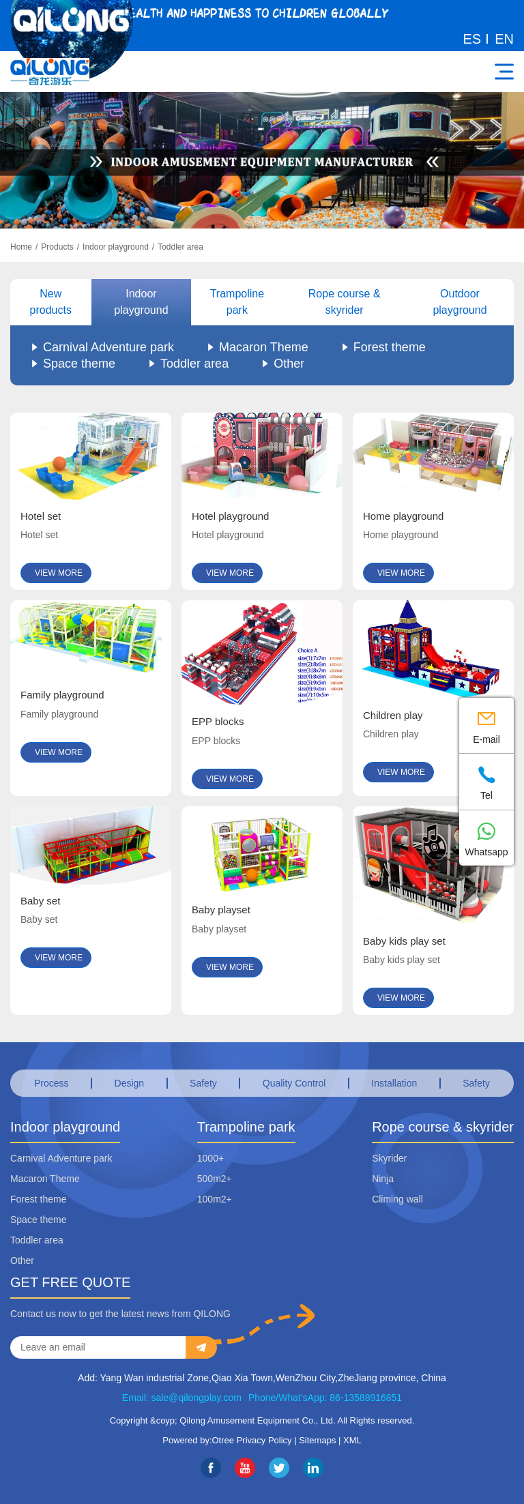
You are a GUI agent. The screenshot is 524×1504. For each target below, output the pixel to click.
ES (472, 38)
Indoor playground (116, 247)
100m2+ (214, 1199)
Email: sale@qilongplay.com (182, 1397)
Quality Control (294, 1083)
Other (289, 363)
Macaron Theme (263, 347)
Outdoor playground (459, 302)
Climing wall (397, 1199)
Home (21, 247)
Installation (394, 1083)
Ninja (383, 1178)
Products (57, 247)
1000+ (210, 1158)
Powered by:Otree (198, 1440)
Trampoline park (237, 302)
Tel (486, 781)
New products (51, 302)
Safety (203, 1083)
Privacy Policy (264, 1440)
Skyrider (389, 1158)
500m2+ (214, 1178)
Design (130, 1083)
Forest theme (389, 347)
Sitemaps (317, 1440)
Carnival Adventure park (108, 347)
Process (51, 1083)
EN (504, 38)
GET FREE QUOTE (70, 1282)
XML (352, 1440)
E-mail (486, 725)
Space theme (79, 363)
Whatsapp (486, 837)
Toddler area (180, 247)
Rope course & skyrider (344, 302)
